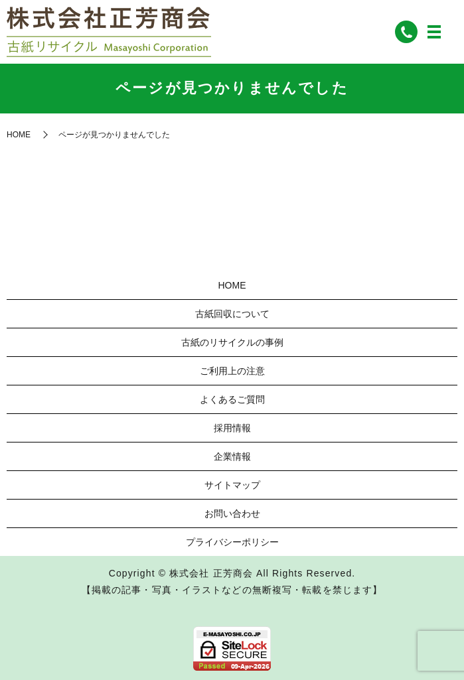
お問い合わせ (232, 513)
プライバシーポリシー (232, 542)
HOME (19, 134)
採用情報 (232, 428)
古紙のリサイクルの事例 (232, 342)
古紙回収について (232, 313)
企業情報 (232, 456)
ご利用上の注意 (232, 371)
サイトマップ (232, 485)
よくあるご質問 (232, 399)
